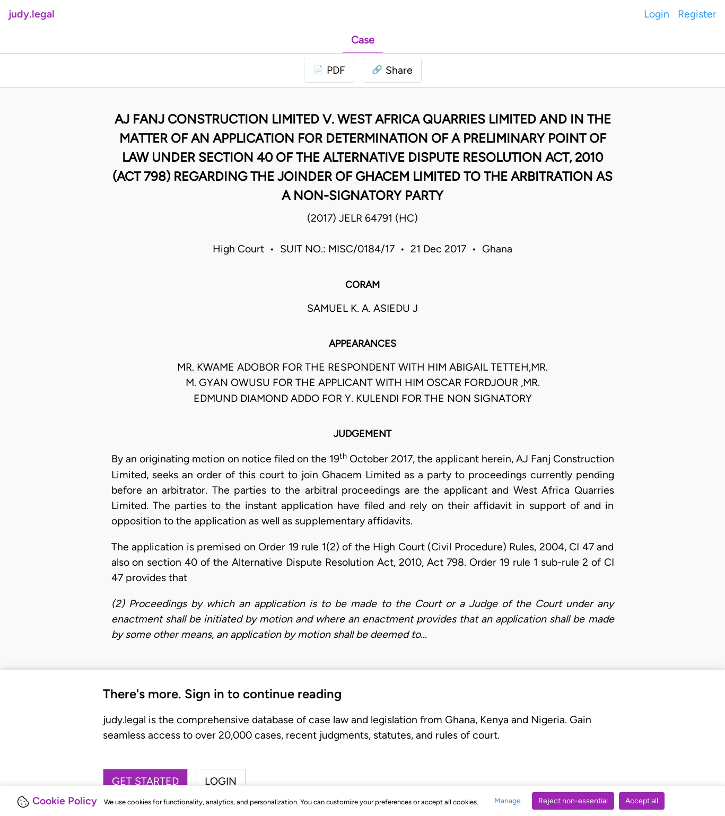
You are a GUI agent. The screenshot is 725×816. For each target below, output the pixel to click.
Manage (507, 800)
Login (656, 14)
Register (697, 14)
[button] (392, 70)
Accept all (641, 800)
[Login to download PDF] (329, 70)
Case (362, 40)
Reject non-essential (573, 800)
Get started (145, 781)
